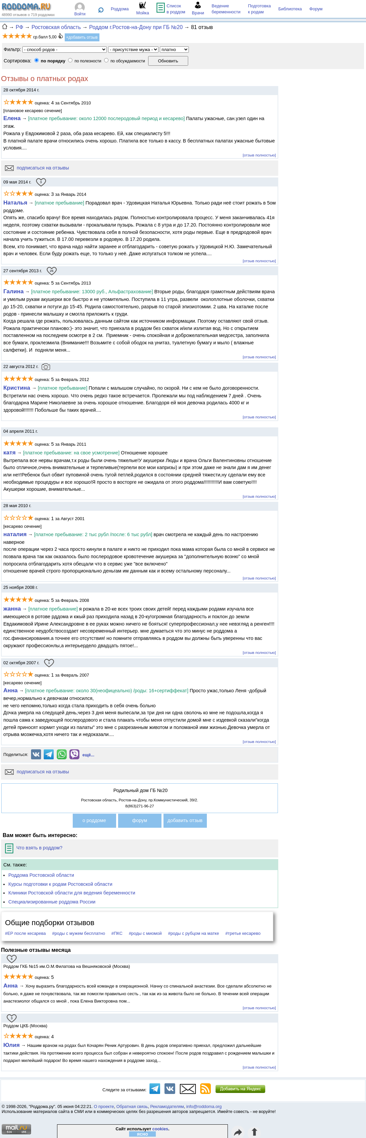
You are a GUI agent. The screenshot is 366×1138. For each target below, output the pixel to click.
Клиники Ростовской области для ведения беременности (71, 892)
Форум (316, 8)
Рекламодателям (167, 1106)
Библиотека (290, 8)
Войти (80, 14)
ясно (142, 1134)
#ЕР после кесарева (25, 933)
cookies (160, 1128)
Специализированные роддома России (51, 901)
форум (139, 820)
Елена (12, 118)
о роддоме (94, 820)
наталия (15, 534)
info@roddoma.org (204, 1106)
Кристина (17, 387)
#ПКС (116, 933)
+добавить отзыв (82, 37)
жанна (12, 608)
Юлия (11, 1045)
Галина (13, 291)
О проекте (104, 1106)
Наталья (15, 202)
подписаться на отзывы (37, 167)
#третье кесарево (243, 933)
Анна (10, 690)
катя (9, 452)
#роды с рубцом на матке (193, 933)
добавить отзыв (185, 820)
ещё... (88, 754)
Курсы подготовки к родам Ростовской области (60, 884)
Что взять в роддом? (33, 847)
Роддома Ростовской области (41, 875)
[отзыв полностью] (259, 155)
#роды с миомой (145, 933)
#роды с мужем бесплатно (78, 933)
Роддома (120, 8)
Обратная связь (132, 1106)
